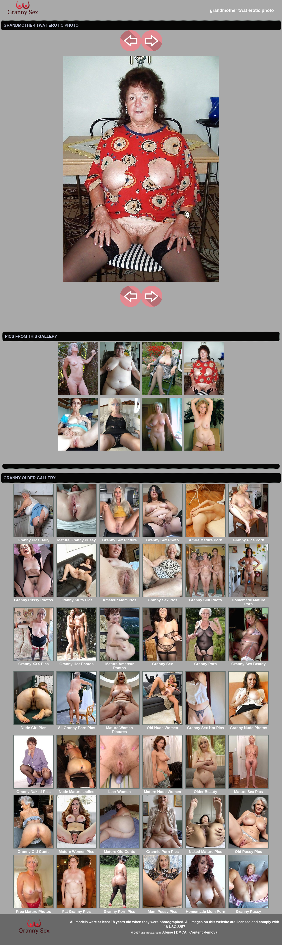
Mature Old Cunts (119, 850)
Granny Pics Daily (33, 538)
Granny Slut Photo (205, 598)
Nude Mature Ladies (76, 790)
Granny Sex (162, 662)
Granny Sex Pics (162, 598)
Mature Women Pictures (119, 728)
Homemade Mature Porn (248, 600)
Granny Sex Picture (119, 538)
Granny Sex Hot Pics (205, 726)
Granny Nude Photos (248, 726)
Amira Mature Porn (205, 538)
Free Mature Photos (33, 910)
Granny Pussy (248, 910)
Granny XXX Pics (33, 662)
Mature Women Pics (76, 850)
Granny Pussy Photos (33, 598)
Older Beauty (205, 790)
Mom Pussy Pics (162, 910)
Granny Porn (205, 662)
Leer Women (119, 790)
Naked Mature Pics (205, 850)
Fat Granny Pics (76, 910)
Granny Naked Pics (33, 790)
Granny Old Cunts (33, 850)
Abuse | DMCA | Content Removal (190, 932)
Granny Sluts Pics (76, 598)
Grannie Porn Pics (162, 850)
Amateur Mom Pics (119, 598)
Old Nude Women (162, 726)
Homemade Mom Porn (205, 910)
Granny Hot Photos (76, 662)
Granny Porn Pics (119, 910)
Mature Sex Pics (248, 790)
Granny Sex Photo (162, 538)
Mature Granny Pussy (76, 538)
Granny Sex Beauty (248, 662)
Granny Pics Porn (248, 538)
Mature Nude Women (162, 790)
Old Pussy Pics (248, 850)
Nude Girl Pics (33, 726)
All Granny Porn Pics (76, 726)
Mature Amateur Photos (119, 664)
